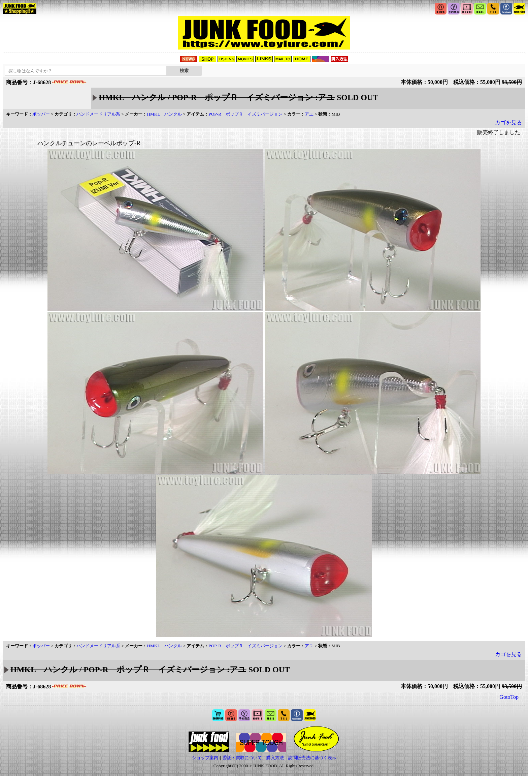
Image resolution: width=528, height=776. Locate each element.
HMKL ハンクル (164, 114)
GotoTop (509, 697)
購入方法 (275, 757)
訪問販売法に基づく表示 (312, 757)
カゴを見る (508, 122)
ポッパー (41, 114)
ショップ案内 (205, 757)
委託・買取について (242, 757)
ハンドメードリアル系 (98, 114)
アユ (309, 114)
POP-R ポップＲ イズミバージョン (245, 114)
